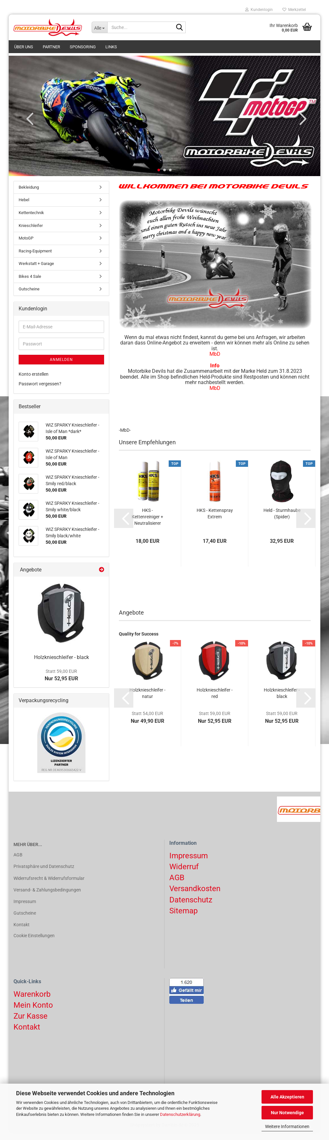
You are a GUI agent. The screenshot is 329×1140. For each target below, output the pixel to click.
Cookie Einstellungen (34, 943)
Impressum (24, 908)
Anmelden (61, 366)
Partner (51, 46)
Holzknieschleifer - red (215, 700)
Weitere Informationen (287, 1126)
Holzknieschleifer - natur (147, 700)
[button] (28, 125)
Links (111, 46)
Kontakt (21, 931)
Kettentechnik (31, 219)
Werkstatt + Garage (36, 270)
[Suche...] (99, 27)
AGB (17, 861)
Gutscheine (29, 296)
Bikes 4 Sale (30, 283)
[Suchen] (179, 27)
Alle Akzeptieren (287, 1096)
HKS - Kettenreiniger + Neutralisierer (147, 524)
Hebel (24, 206)
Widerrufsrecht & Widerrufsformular (48, 885)
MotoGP (26, 245)
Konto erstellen (34, 381)
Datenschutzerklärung (180, 1114)
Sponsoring (83, 46)
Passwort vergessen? (40, 390)
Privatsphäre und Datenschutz (43, 873)
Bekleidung (29, 194)
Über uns (23, 46)
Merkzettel (294, 9)
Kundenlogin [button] (259, 9)
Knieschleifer (31, 232)
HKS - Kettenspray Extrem (215, 520)
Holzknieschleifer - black (282, 700)
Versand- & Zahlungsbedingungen (47, 897)
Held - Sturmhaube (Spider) (281, 520)
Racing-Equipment (35, 258)
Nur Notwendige (287, 1112)
